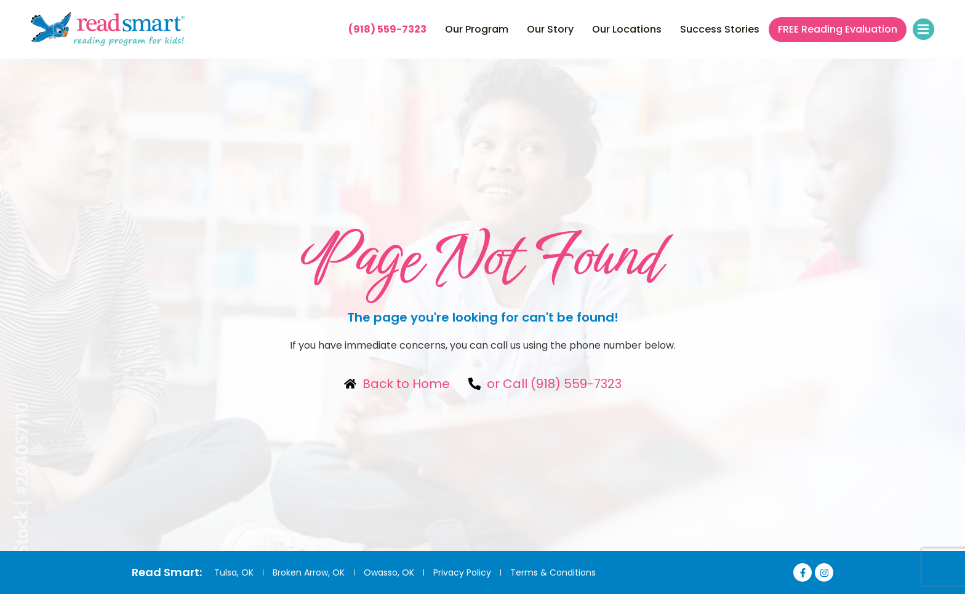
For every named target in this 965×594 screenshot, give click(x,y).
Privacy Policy (462, 572)
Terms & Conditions (553, 572)
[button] (923, 29)
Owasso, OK (389, 572)
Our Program (476, 29)
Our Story (550, 29)
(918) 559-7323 (387, 29)
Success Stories (719, 29)
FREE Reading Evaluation (837, 29)
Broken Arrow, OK (309, 572)
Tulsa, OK (234, 572)
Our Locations (627, 29)
